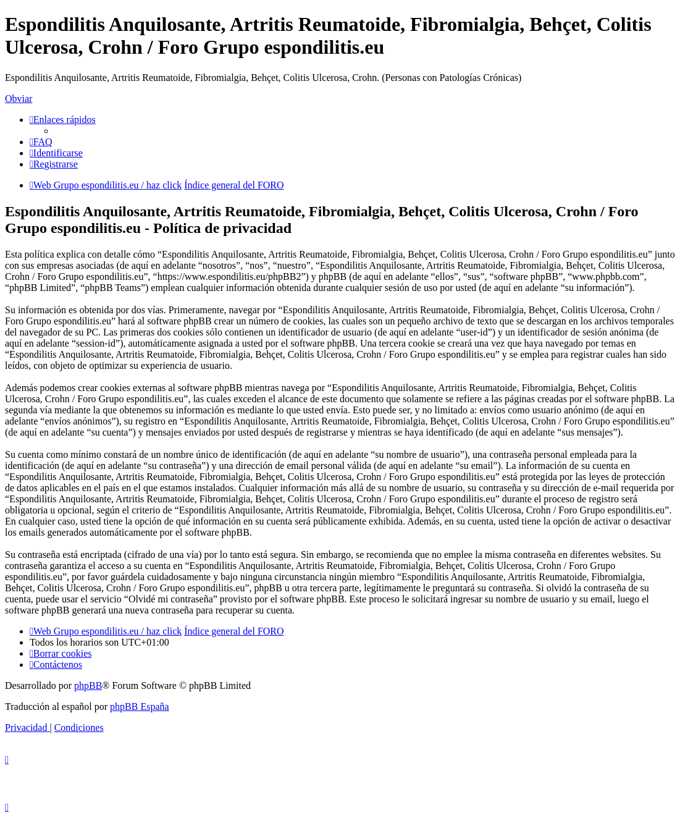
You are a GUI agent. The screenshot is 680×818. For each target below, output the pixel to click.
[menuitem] (41, 142)
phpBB (88, 685)
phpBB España (139, 706)
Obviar (18, 98)
